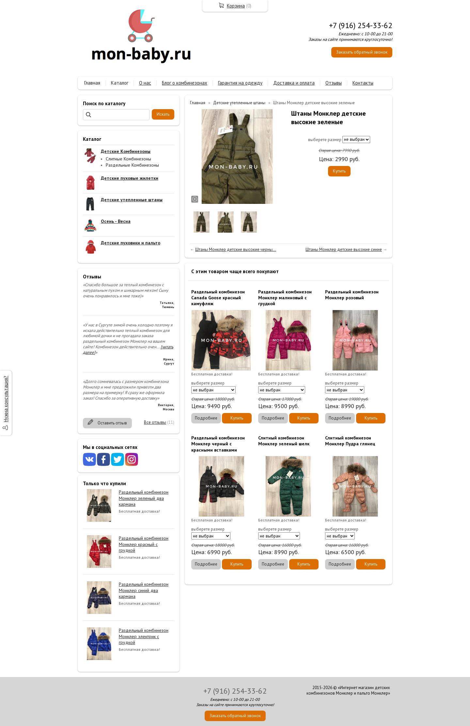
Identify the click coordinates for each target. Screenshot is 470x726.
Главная (92, 83)
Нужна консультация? (6, 399)
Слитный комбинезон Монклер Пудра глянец (350, 441)
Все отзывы (155, 422)
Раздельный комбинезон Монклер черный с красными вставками (218, 444)
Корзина (236, 6)
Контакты (362, 83)
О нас (145, 83)
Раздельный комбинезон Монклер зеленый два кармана (143, 498)
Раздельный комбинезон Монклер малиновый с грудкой (285, 297)
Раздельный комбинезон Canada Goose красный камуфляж (218, 297)
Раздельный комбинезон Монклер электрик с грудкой (143, 636)
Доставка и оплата (294, 83)
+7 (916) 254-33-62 (360, 25)
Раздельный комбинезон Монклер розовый (352, 295)
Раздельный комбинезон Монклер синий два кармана (143, 590)
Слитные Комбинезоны (128, 159)
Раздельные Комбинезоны (132, 165)
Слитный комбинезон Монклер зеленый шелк (283, 441)
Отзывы (333, 83)
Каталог (119, 83)
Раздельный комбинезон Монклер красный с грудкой (143, 544)
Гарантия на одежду (240, 83)
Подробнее (206, 418)
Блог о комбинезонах (184, 83)
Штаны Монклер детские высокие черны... (235, 249)
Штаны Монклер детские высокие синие (344, 249)
